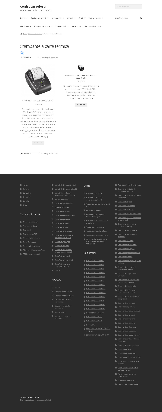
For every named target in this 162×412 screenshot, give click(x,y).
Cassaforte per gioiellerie (127, 230)
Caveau (57, 270)
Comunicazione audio (31, 238)
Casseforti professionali (64, 260)
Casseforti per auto (62, 246)
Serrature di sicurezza (92, 26)
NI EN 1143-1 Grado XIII (95, 313)
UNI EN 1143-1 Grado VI (95, 285)
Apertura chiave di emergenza (129, 185)
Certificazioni (61, 26)
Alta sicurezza (25, 26)
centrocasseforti (33, 6)
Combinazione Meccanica (64, 295)
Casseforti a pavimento (63, 231)
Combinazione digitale (63, 291)
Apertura (75, 26)
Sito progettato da (27, 400)
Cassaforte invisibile (125, 209)
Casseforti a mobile (62, 223)
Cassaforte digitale (125, 202)
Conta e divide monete (31, 246)
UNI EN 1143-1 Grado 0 (95, 261)
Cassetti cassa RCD (30, 234)
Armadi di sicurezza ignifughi (66, 189)
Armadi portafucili (61, 199)
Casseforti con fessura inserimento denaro (126, 268)
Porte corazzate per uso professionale (127, 375)
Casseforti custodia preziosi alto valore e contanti (128, 281)
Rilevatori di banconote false (34, 250)
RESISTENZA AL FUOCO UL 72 (97, 335)
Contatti (26, 189)
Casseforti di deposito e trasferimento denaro (64, 236)
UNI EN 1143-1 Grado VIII (95, 293)
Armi (81, 18)
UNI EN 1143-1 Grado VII (95, 289)
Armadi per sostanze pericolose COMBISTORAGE (65, 194)
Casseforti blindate (93, 210)
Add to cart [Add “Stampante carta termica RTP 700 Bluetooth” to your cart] (81, 104)
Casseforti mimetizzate (127, 303)
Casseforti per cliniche (126, 323)
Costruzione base (124, 349)
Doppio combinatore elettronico (63, 317)
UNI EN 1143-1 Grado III (95, 273)
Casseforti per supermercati (128, 335)
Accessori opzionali (30, 226)
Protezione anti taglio (126, 380)
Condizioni (27, 193)
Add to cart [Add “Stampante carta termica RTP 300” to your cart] (38, 143)
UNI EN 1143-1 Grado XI (95, 305)
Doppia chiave (60, 312)
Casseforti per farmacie (127, 327)
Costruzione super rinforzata (129, 357)
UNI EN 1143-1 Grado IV (95, 277)
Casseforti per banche (126, 319)
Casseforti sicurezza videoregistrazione (62, 265)
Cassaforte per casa (62, 219)
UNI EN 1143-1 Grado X (95, 301)
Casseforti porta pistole (64, 203)
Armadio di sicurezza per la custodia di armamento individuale (96, 241)
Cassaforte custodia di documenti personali (94, 198)
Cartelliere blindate (62, 207)
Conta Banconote (29, 242)
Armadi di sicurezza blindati (65, 185)
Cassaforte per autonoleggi (65, 215)
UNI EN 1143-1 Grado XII (95, 309)
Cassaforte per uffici (94, 193)
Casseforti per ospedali (127, 331)
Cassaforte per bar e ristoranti (129, 214)
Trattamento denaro (42, 26)
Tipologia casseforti (38, 18)
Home (22, 18)
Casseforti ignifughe (62, 242)
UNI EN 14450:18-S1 (94, 317)
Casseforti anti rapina (126, 249)
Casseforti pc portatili (126, 307)
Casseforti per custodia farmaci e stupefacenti (63, 251)
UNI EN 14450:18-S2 (94, 321)
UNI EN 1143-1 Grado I (95, 265)
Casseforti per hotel (62, 256)
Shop (25, 205)
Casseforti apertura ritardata (129, 253)
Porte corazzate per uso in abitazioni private (128, 369)
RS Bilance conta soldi (31, 254)
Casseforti (27, 230)
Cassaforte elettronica (126, 206)
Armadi (70, 18)
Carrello (26, 201)
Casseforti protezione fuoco (97, 231)
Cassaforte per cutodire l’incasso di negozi (95, 215)
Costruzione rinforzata (126, 353)
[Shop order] (29, 57)
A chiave (58, 287)
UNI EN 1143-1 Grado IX (95, 297)
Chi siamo (26, 197)
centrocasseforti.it (44, 400)
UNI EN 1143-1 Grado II (95, 269)
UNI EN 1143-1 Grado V (95, 281)
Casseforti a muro (61, 227)
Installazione (56, 18)
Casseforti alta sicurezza (127, 245)
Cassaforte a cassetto (63, 211)
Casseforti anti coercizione (128, 384)
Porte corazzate (95, 18)
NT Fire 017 (90, 325)
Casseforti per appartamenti (97, 235)
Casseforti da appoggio (95, 227)
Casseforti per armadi (126, 315)
